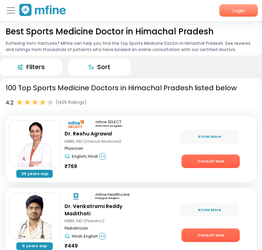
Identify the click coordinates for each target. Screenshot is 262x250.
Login (239, 10)
